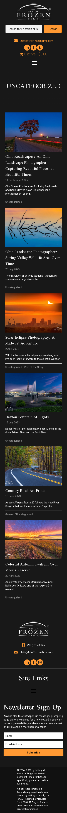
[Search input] (23, 29)
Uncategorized (13, 201)
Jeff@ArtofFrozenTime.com (36, 40)
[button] (53, 29)
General (9, 514)
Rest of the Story (33, 367)
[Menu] (34, 63)
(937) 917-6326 (36, 645)
